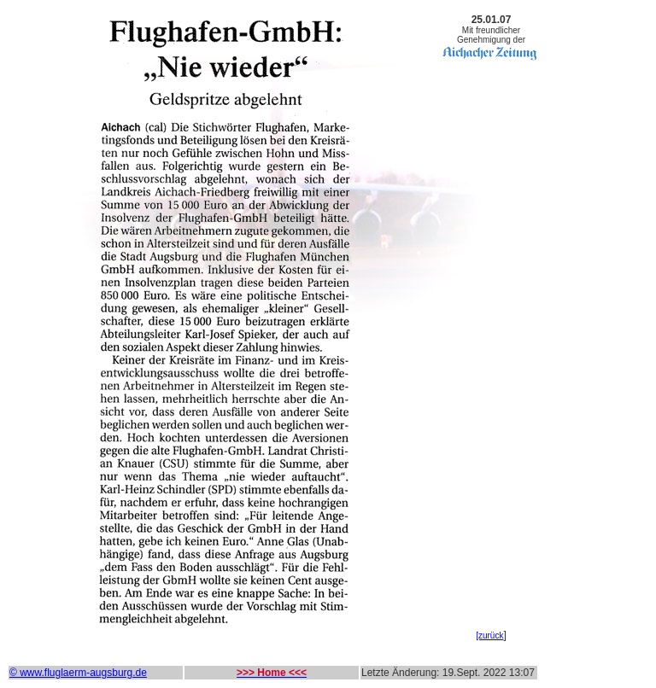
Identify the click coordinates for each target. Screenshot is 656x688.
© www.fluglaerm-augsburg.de (78, 673)
